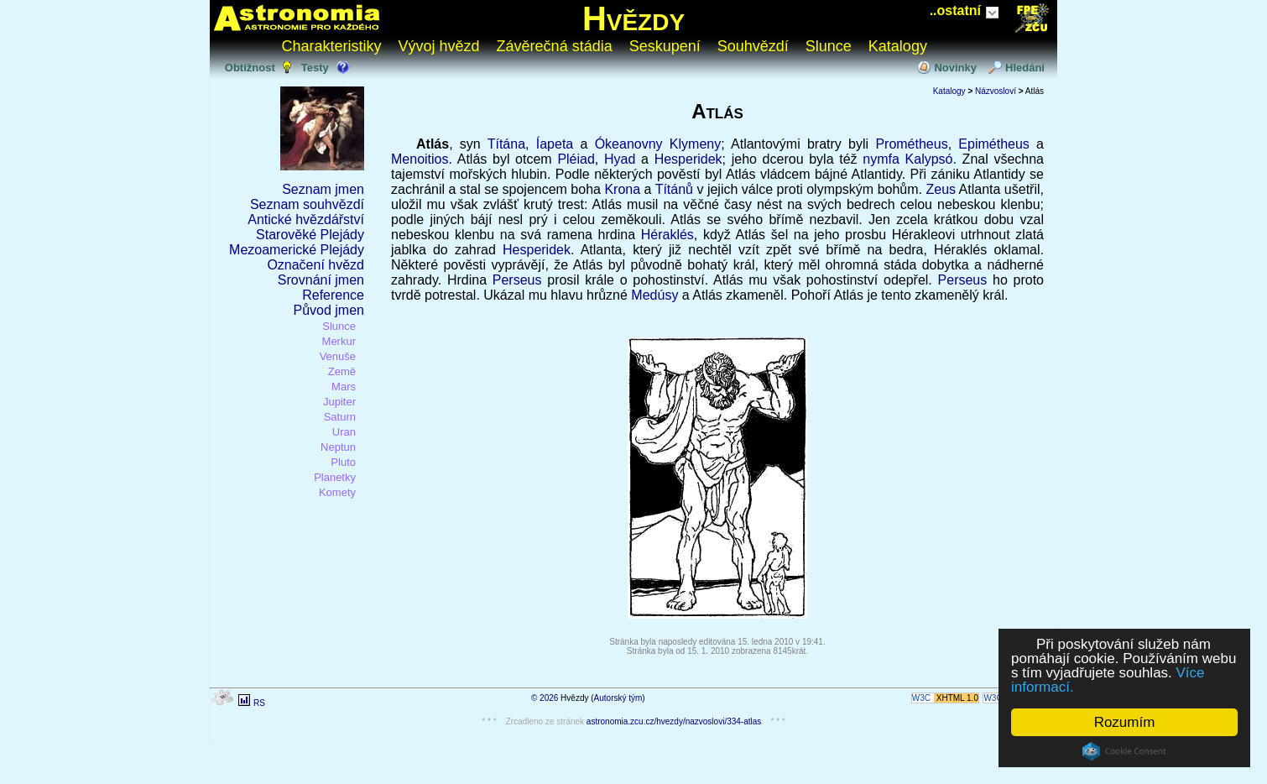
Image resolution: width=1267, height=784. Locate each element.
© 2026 (544, 698)
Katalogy (897, 46)
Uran (344, 432)
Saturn (340, 416)
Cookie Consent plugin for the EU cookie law (1124, 751)
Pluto (343, 462)
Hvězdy (633, 18)
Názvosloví (995, 91)
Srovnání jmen (321, 280)
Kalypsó (929, 159)
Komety (337, 492)
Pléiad (575, 159)
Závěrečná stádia (555, 46)
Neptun (338, 447)
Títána (506, 144)
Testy (315, 67)
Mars (343, 386)
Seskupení (665, 46)
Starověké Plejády (310, 234)
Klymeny (695, 144)
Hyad (619, 159)
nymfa (881, 159)
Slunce (829, 46)
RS (259, 703)
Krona (622, 189)
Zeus (940, 189)
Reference (333, 295)
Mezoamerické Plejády (296, 250)
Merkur (339, 341)
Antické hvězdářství (306, 219)
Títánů (674, 189)
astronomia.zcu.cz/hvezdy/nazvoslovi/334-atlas (674, 721)
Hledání (1025, 67)
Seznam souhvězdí (307, 204)
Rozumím (1124, 722)
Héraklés (667, 234)
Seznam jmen (323, 189)
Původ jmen (329, 310)
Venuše (338, 356)
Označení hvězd (315, 265)
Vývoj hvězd (439, 46)
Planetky (335, 477)
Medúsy (654, 295)
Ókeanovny (629, 144)
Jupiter (339, 401)
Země (342, 371)
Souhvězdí (753, 46)
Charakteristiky (332, 46)
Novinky (955, 67)
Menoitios (419, 159)
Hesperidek (688, 159)
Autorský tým (618, 698)
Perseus (517, 280)
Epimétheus (994, 144)
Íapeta (554, 144)
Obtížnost (250, 67)
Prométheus (911, 144)
